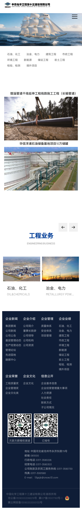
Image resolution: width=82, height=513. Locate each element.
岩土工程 (64, 359)
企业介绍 (29, 319)
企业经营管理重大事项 (54, 388)
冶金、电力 (65, 330)
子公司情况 (47, 407)
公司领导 (28, 335)
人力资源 (46, 392)
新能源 (63, 349)
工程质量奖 (12, 383)
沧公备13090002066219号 (22, 497)
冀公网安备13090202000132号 (25, 502)
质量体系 (46, 325)
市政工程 (64, 340)
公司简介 (28, 325)
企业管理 (47, 319)
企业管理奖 (12, 388)
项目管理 (46, 335)
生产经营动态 (13, 345)
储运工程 (64, 354)
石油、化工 (65, 325)
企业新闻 (11, 319)
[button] (63, 227)
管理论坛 (10, 349)
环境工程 (64, 345)
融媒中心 (10, 359)
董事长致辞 (29, 330)
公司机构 (28, 340)
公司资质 (28, 345)
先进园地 (10, 354)
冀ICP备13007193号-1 (51, 497)
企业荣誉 (11, 376)
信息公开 (47, 376)
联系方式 (46, 402)
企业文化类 (12, 392)
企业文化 (29, 376)
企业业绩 (65, 319)
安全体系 (46, 330)
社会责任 (46, 397)
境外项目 (64, 369)
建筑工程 (64, 335)
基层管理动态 (13, 340)
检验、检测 (65, 364)
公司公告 (10, 335)
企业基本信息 (49, 383)
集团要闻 (10, 325)
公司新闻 (10, 330)
